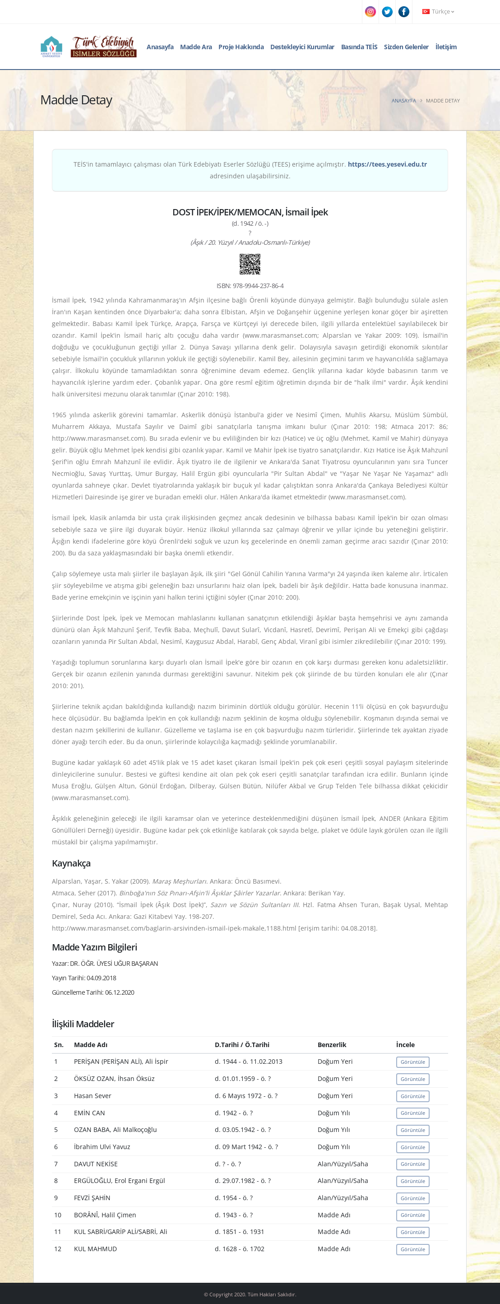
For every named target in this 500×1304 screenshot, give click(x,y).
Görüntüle (413, 1061)
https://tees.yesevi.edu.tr (387, 164)
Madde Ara (196, 46)
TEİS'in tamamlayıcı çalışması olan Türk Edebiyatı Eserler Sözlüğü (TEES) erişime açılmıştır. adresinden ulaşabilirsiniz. (250, 170)
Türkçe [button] (438, 11)
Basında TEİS (359, 46)
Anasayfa (160, 46)
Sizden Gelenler (406, 46)
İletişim (446, 46)
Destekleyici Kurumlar (302, 46)
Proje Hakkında (241, 46)
